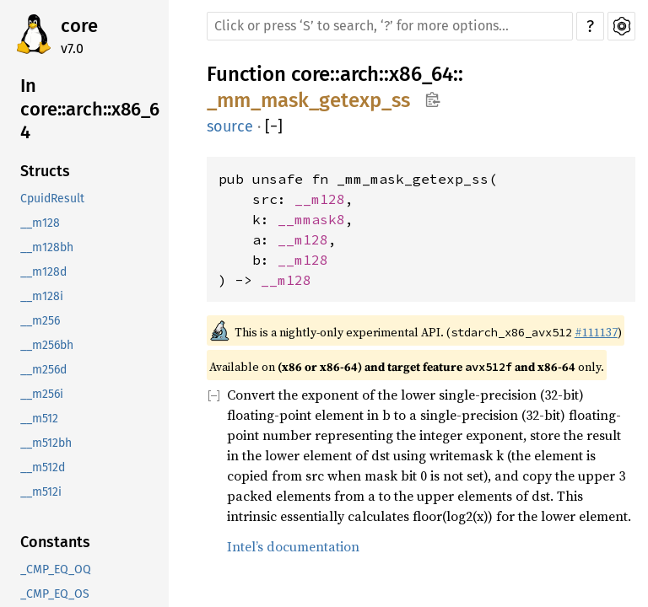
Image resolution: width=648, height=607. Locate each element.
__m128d (43, 272)
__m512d (42, 467)
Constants (55, 542)
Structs (45, 171)
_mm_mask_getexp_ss (308, 100)
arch (359, 74)
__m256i (41, 394)
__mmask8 (311, 219)
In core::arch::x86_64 (89, 108)
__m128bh (46, 247)
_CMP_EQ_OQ (55, 569)
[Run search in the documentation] (390, 26)
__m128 (40, 223)
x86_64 (421, 74)
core (79, 25)
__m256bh (46, 345)
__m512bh (46, 443)
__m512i (41, 492)
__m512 (39, 418)
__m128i (41, 296)
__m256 (40, 321)
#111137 (596, 332)
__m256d (43, 370)
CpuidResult (52, 198)
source (230, 126)
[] (274, 127)
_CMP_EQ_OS (54, 594)
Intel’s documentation (293, 546)
